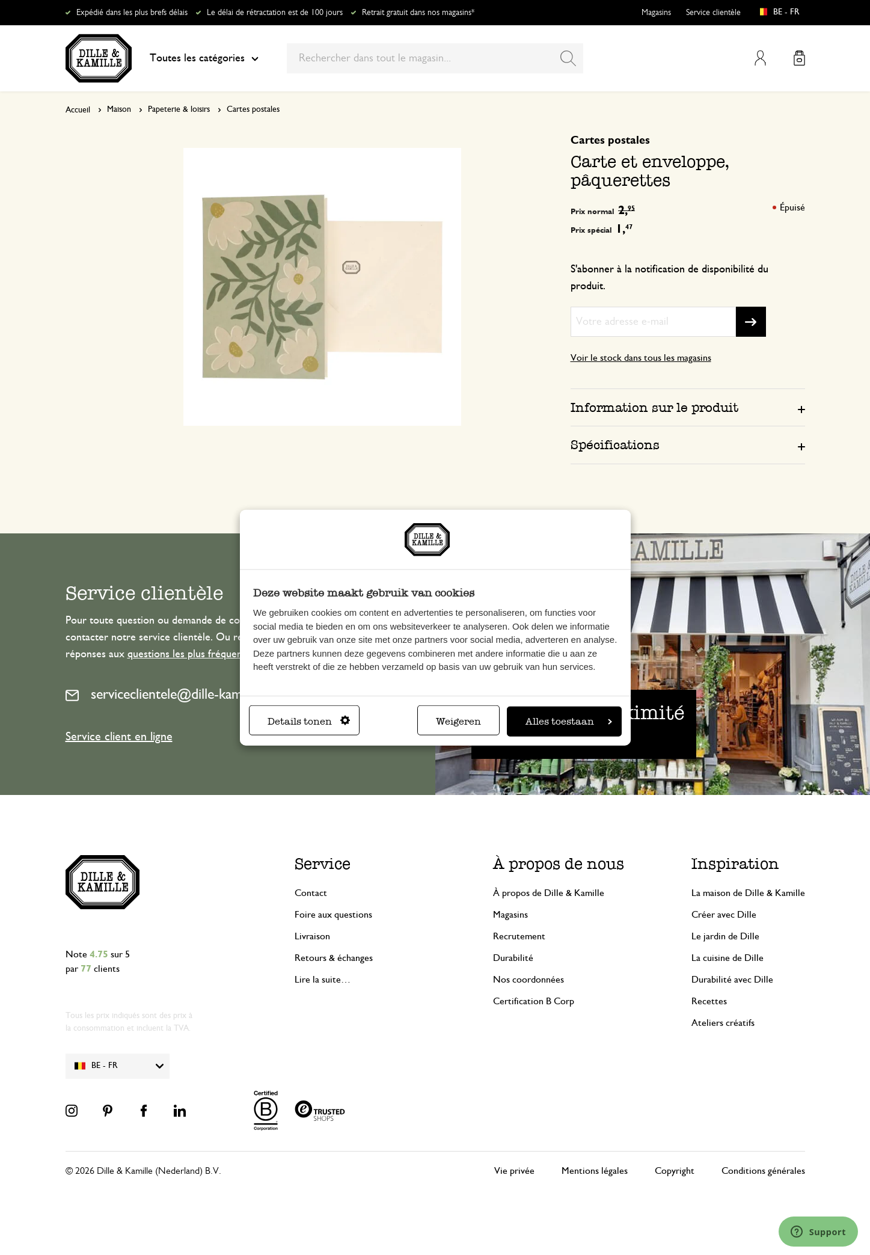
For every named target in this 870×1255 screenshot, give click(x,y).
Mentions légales (595, 1171)
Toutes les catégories (204, 58)
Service (323, 864)
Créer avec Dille (723, 914)
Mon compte (760, 58)
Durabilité (513, 958)
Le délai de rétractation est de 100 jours (275, 12)
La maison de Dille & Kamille (748, 893)
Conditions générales (763, 1171)
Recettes (709, 1001)
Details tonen (309, 721)
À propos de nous (558, 864)
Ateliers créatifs (723, 1023)
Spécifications (615, 444)
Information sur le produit (654, 407)
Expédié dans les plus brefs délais (132, 12)
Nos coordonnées (528, 979)
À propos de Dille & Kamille (548, 893)
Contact (311, 893)
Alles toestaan (568, 721)
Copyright (674, 1171)
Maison (119, 109)
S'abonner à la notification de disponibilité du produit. (669, 278)
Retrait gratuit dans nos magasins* (418, 12)
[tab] (688, 407)
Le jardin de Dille (725, 936)
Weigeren (458, 721)
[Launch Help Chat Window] (818, 1232)
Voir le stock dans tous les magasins (641, 358)
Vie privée (514, 1171)
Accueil (78, 110)
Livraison (312, 936)
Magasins (656, 12)
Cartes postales (253, 109)
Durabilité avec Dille (732, 979)
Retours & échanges (334, 958)
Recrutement (519, 936)
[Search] (568, 58)
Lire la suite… (323, 979)
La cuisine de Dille (727, 958)
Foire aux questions (333, 914)
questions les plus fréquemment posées (214, 654)
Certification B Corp (533, 1001)
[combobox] (435, 58)
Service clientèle (713, 12)
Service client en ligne (119, 737)
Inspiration (735, 864)
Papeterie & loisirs (179, 109)
